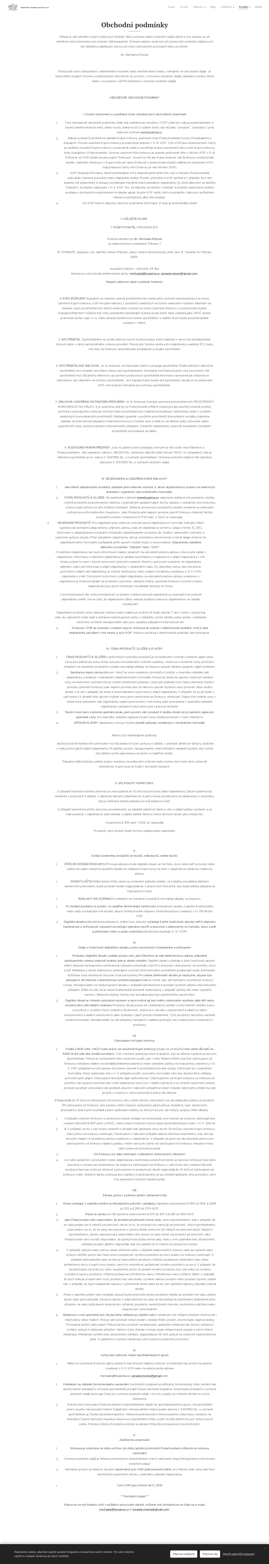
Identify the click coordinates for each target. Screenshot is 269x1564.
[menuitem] (170, 7)
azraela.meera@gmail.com (179, 273)
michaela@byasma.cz (145, 273)
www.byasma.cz (151, 132)
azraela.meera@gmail (146, 1376)
